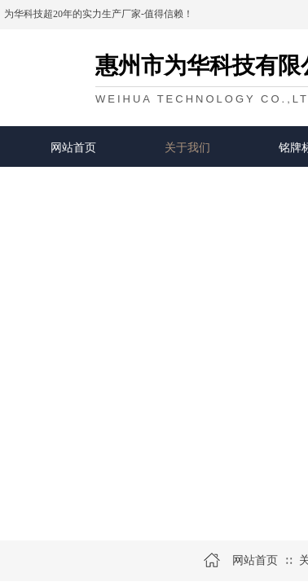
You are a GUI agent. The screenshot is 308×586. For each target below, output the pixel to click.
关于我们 (187, 147)
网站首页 (73, 147)
